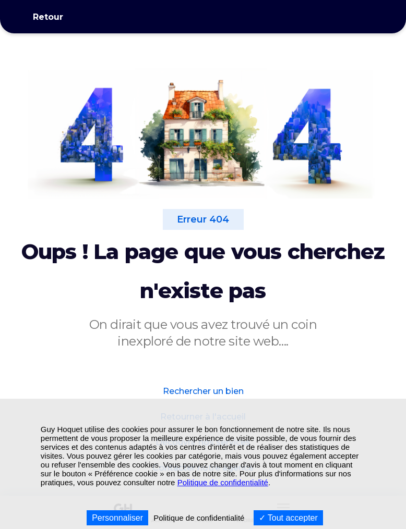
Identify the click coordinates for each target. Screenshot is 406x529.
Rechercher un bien (203, 391)
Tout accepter (288, 517)
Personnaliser (117, 517)
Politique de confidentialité (222, 482)
